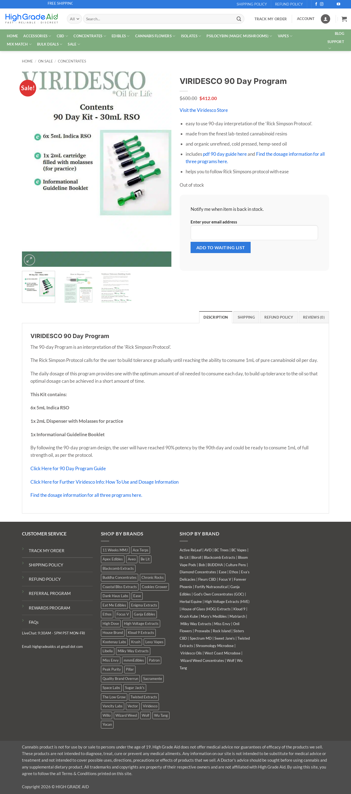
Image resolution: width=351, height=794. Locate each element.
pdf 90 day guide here (225, 154)
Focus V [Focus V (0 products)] (123, 614)
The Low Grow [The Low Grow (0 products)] (114, 697)
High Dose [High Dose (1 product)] (111, 623)
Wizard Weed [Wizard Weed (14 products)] (126, 715)
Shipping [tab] (246, 317)
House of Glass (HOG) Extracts (206, 609)
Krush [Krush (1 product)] (135, 642)
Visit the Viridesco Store (204, 110)
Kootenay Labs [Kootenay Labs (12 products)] (114, 642)
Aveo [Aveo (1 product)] (132, 559)
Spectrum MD (201, 638)
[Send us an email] (333, 4)
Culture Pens (236, 565)
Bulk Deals (49, 44)
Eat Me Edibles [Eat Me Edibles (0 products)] (114, 605)
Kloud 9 (239, 609)
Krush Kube (189, 616)
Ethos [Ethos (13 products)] (107, 614)
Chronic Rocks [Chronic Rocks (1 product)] (152, 577)
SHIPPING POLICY (46, 564)
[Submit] (239, 19)
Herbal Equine (191, 601)
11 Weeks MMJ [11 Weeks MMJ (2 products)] (115, 550)
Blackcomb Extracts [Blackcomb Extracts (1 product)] (118, 568)
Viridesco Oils (191, 653)
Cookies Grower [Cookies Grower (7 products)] (154, 587)
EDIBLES (120, 36)
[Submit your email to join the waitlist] (221, 247)
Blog (339, 33)
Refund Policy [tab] (278, 317)
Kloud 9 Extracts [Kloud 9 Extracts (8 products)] (141, 632)
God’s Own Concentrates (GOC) (219, 594)
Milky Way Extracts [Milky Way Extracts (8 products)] (133, 651)
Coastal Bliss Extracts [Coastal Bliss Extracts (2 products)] (120, 587)
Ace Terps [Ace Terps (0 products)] (140, 550)
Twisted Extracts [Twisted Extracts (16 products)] (144, 697)
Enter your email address (254, 229)
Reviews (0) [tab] (314, 317)
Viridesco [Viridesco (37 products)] (150, 706)
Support (335, 45)
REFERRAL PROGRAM (50, 593)
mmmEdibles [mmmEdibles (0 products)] (134, 660)
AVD (208, 550)
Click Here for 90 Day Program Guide (68, 468)
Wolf (230, 660)
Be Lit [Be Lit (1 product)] (145, 559)
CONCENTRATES (89, 36)
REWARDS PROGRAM (49, 607)
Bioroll (196, 557)
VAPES (285, 36)
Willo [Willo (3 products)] (107, 715)
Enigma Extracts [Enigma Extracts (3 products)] (144, 605)
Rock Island (222, 631)
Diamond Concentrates (198, 572)
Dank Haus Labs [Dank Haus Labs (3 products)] (115, 596)
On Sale (45, 61)
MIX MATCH (19, 44)
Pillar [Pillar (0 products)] (130, 669)
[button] (344, 19)
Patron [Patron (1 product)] (154, 660)
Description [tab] (215, 317)
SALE (74, 44)
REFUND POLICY (45, 579)
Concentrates (72, 61)
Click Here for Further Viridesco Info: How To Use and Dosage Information (104, 482)
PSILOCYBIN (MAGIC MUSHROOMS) (239, 36)
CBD (62, 36)
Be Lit (184, 557)
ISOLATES (191, 36)
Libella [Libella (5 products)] (108, 651)
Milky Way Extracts (195, 624)
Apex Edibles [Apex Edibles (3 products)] (113, 559)
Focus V (225, 579)
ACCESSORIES (37, 36)
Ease (223, 572)
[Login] (325, 19)
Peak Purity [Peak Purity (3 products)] (112, 669)
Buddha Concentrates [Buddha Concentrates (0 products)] (120, 577)
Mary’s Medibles (214, 616)
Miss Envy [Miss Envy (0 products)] (111, 660)
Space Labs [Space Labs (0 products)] (111, 687)
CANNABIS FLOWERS (155, 36)
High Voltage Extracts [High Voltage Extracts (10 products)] (141, 623)
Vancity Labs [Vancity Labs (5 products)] (113, 706)
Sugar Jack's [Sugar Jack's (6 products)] (135, 687)
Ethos (233, 572)
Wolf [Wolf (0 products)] (145, 715)
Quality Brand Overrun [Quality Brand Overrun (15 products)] (120, 678)
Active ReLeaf (191, 550)
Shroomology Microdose (215, 645)
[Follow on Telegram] (344, 4)
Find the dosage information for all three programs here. (86, 495)
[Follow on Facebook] (316, 4)
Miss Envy (222, 624)
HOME (12, 36)
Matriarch (237, 616)
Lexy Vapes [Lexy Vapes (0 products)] (154, 642)
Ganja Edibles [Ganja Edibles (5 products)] (144, 614)
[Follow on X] (327, 4)
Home (27, 61)
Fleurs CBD (207, 579)
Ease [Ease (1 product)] (137, 596)
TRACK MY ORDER (46, 550)
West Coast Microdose (222, 653)
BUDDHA (215, 565)
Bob (202, 565)
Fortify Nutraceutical (211, 587)
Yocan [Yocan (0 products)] (107, 724)
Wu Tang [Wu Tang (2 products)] (161, 715)
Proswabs (202, 631)
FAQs (34, 622)
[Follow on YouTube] (338, 4)
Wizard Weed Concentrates (202, 660)
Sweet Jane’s (224, 638)
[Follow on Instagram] (322, 4)
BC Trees (221, 550)
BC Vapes (239, 550)
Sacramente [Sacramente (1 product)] (152, 678)
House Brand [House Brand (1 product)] (113, 632)
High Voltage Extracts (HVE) (227, 601)
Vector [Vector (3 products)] (133, 706)
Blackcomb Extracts (219, 557)
